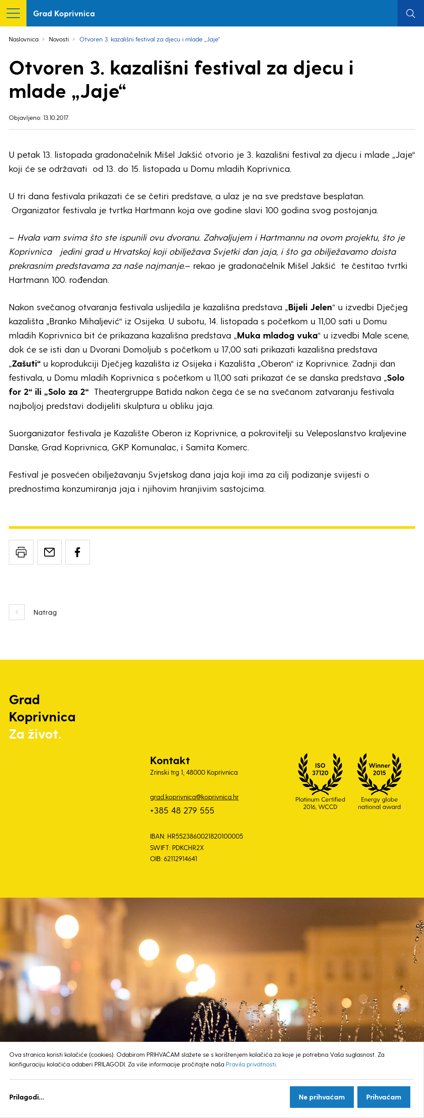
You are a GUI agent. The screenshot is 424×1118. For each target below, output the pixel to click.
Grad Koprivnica (64, 13)
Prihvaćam (383, 1096)
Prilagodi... (26, 1096)
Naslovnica (23, 39)
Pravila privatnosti (251, 1064)
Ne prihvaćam (322, 1096)
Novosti (59, 39)
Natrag (45, 612)
